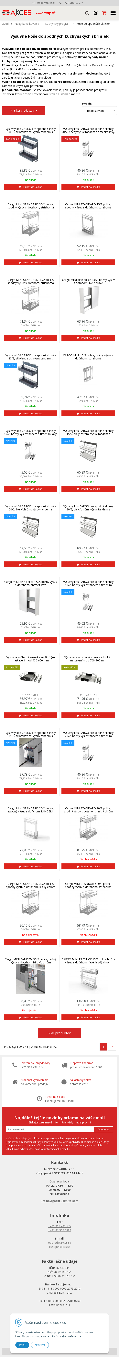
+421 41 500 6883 (59, 1230)
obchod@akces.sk (59, 1242)
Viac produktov (60, 1033)
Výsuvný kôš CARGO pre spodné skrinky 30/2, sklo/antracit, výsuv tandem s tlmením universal (30, 132)
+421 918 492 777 (73, 3)
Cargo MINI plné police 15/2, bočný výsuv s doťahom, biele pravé (88, 281)
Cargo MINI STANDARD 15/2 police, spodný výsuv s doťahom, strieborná (88, 206)
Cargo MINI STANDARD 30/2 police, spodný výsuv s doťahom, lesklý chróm (30, 885)
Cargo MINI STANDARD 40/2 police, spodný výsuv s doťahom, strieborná (30, 281)
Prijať (22, 1344)
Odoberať (103, 1129)
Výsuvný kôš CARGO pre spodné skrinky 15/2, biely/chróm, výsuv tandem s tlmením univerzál (88, 434)
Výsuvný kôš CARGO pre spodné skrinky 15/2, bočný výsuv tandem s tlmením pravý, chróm (88, 585)
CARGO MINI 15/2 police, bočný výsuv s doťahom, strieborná (88, 357)
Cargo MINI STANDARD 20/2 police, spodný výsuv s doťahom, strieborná (88, 885)
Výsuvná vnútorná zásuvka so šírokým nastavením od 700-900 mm (88, 659)
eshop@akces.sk (46, 3)
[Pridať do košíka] (30, 187)
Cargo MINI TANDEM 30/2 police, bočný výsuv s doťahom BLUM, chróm (30, 961)
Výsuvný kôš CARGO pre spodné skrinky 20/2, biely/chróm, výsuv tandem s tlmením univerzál (30, 509)
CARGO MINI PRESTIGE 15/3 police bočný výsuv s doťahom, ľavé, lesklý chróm (88, 961)
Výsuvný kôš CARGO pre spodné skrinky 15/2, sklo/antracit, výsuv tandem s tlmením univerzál (30, 736)
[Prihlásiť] (96, 13)
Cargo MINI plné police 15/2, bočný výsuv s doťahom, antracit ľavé (30, 583)
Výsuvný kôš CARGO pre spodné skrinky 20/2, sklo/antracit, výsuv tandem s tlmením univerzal (30, 358)
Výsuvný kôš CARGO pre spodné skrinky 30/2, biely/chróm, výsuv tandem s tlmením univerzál (88, 509)
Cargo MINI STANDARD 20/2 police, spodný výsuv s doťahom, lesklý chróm (88, 810)
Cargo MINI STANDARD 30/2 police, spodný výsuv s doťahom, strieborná (30, 206)
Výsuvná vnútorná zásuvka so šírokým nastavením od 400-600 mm (30, 659)
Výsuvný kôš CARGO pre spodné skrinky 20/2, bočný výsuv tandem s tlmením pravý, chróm (88, 736)
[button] (87, 13)
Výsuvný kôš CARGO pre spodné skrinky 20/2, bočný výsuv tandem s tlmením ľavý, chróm (88, 132)
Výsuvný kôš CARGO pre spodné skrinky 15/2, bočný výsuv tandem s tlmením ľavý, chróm (30, 434)
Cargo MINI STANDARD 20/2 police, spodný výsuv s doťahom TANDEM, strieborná (31, 811)
